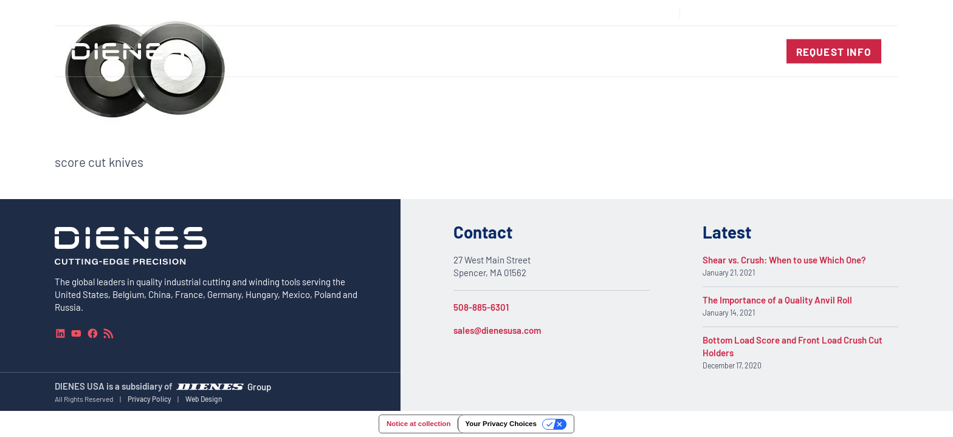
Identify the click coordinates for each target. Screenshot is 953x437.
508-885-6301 (481, 307)
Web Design (203, 399)
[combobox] (853, 13)
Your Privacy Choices (500, 423)
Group (259, 386)
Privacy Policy (149, 399)
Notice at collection (418, 423)
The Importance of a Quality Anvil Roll (777, 299)
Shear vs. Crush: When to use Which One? (784, 259)
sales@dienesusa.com (497, 330)
